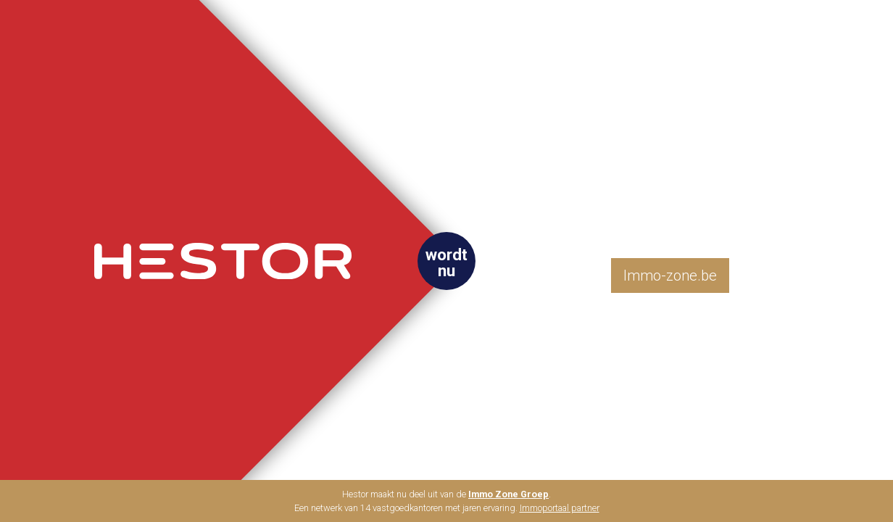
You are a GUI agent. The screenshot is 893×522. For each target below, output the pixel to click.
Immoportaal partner (559, 507)
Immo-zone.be (670, 275)
